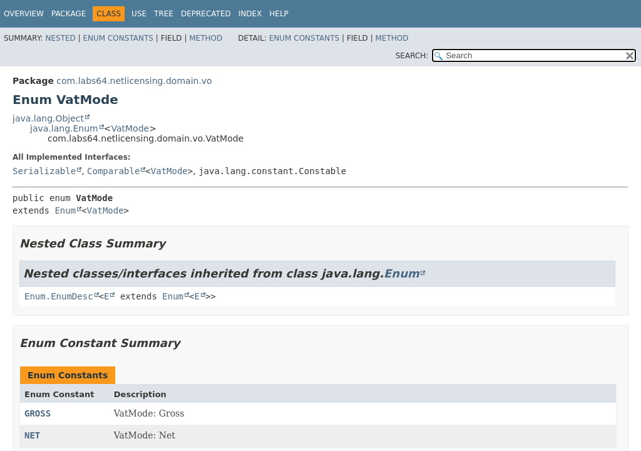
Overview (24, 13)
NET (32, 435)
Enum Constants (118, 38)
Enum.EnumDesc (58, 296)
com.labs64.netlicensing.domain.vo (134, 81)
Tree (163, 13)
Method (205, 38)
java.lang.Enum (64, 128)
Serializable (44, 171)
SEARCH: (412, 55)
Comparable (113, 171)
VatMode (130, 128)
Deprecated (206, 13)
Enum (65, 210)
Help (279, 13)
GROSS (37, 413)
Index (250, 13)
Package (68, 13)
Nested (60, 38)
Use (138, 13)
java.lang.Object (48, 118)
